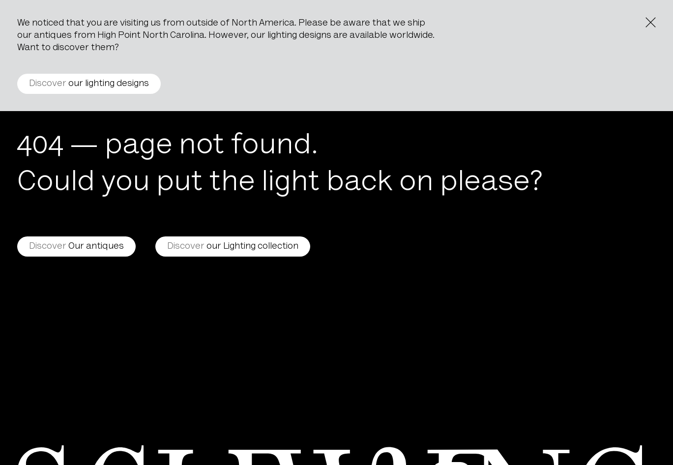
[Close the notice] (650, 22)
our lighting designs (89, 83)
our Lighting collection (232, 246)
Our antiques (76, 246)
